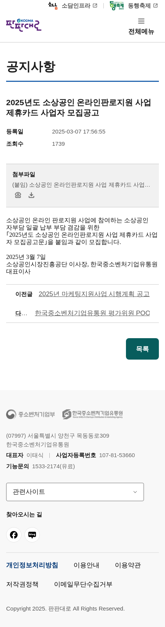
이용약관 (128, 565)
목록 (142, 349)
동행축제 (130, 5)
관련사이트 (29, 491)
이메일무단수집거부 (83, 584)
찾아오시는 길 (24, 514)
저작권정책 (22, 584)
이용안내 (87, 565)
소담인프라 (69, 6)
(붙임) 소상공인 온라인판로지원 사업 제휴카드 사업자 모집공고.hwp (81, 185)
